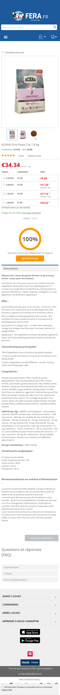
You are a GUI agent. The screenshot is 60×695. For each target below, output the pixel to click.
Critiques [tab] (8, 573)
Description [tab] (11, 268)
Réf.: (24, 149)
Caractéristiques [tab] (11, 567)
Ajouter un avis (34, 155)
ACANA (16, 149)
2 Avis (21, 155)
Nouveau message (41, 538)
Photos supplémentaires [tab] (15, 579)
